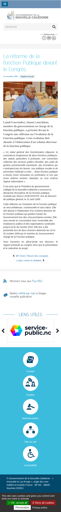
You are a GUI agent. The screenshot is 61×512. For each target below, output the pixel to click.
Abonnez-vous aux (26, 281)
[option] (30, 330)
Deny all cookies (43, 502)
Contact (30, 371)
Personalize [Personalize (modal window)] (22, 507)
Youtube (49, 38)
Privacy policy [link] (39, 507)
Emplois (31, 395)
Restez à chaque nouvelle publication (28, 294)
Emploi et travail (27, 76)
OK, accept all (17, 502)
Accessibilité (30, 465)
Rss (54, 38)
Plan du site (30, 442)
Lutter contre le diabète (30, 260)
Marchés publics (30, 418)
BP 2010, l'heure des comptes (30, 255)
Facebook (44, 38)
